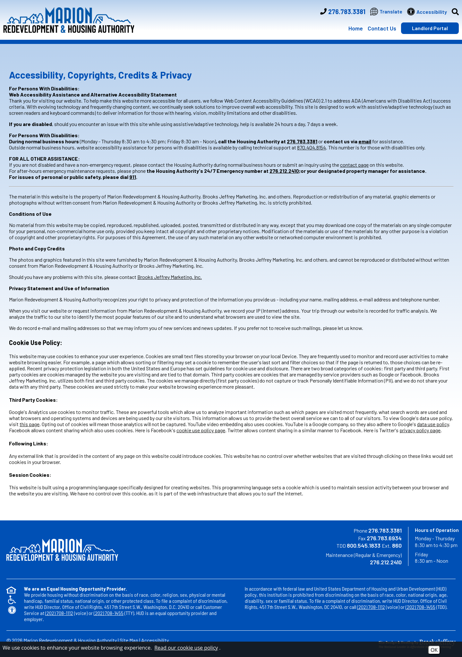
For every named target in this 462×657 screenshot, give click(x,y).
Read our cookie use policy (186, 647)
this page (29, 424)
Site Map (129, 640)
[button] (453, 11)
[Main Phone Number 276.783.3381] (342, 11)
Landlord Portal (430, 28)
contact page (354, 165)
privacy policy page (420, 430)
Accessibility (155, 640)
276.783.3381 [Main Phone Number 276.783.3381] (385, 530)
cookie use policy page (200, 430)
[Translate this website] (386, 11)
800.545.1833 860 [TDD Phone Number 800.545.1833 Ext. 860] (374, 545)
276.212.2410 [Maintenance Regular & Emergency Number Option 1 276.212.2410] (386, 562)
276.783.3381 (302, 141)
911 (132, 177)
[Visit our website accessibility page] (427, 11)
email (364, 141)
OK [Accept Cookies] (434, 649)
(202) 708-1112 (59, 613)
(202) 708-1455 (109, 613)
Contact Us (382, 28)
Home (355, 28)
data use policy (433, 424)
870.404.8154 (311, 147)
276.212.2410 (284, 171)
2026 (17, 640)
